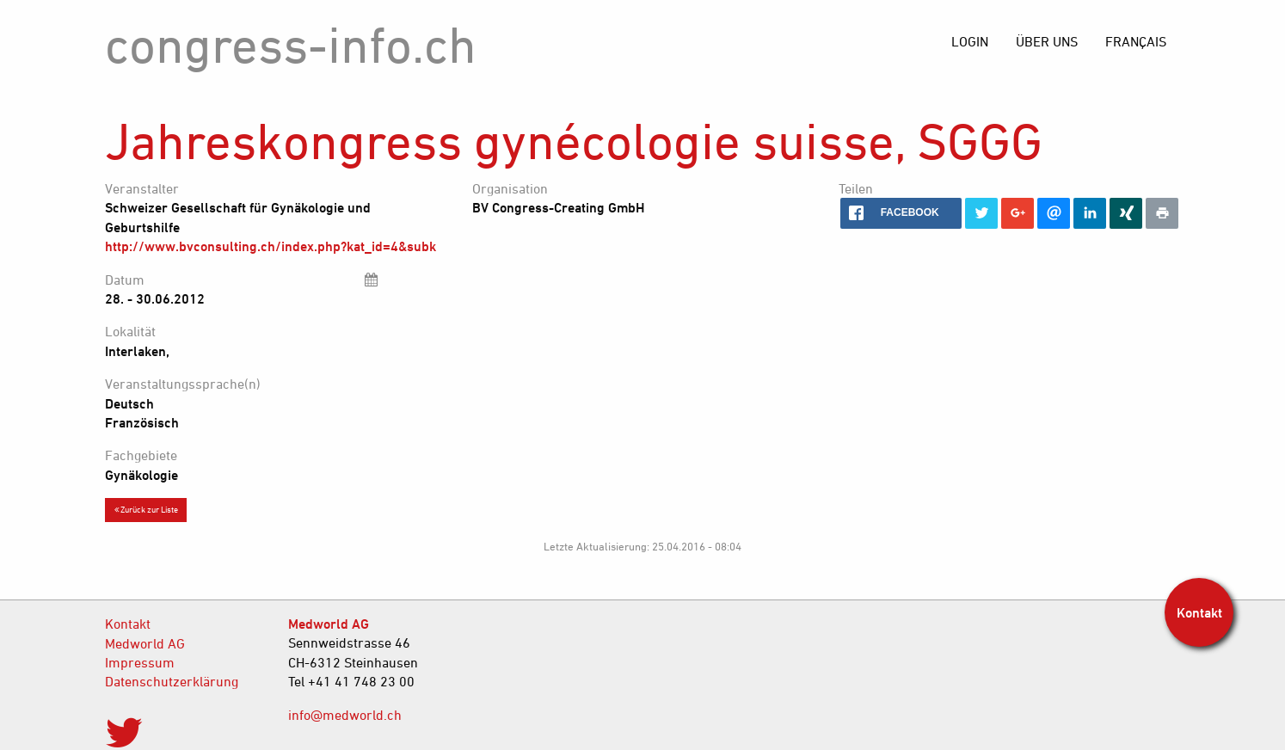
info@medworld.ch (345, 714)
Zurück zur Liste (146, 509)
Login (969, 41)
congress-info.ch (290, 44)
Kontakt (128, 623)
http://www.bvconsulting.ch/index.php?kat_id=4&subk (270, 246)
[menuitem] (1135, 41)
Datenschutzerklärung (171, 681)
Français (1135, 41)
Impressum (140, 662)
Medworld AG (145, 643)
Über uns (1047, 41)
